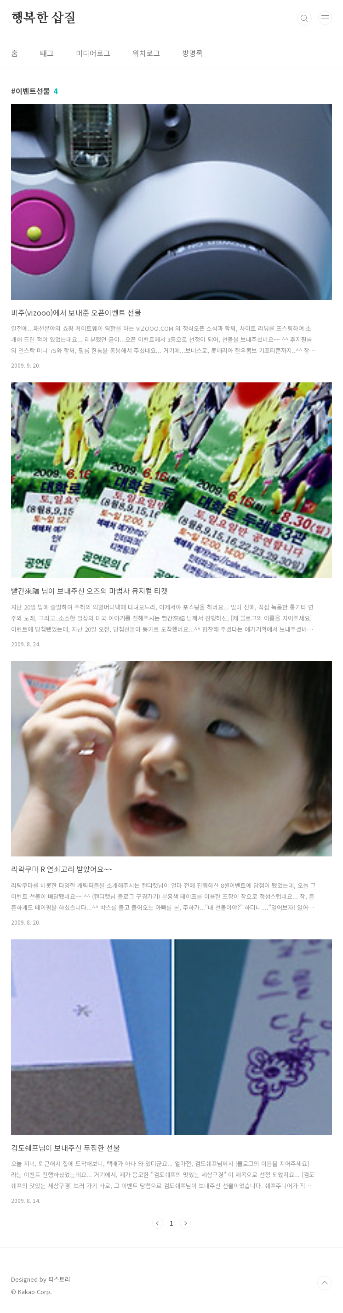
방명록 (192, 53)
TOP (324, 1283)
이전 (157, 1223)
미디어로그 (93, 53)
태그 (47, 53)
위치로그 (146, 53)
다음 (185, 1223)
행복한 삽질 (43, 18)
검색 (304, 18)
